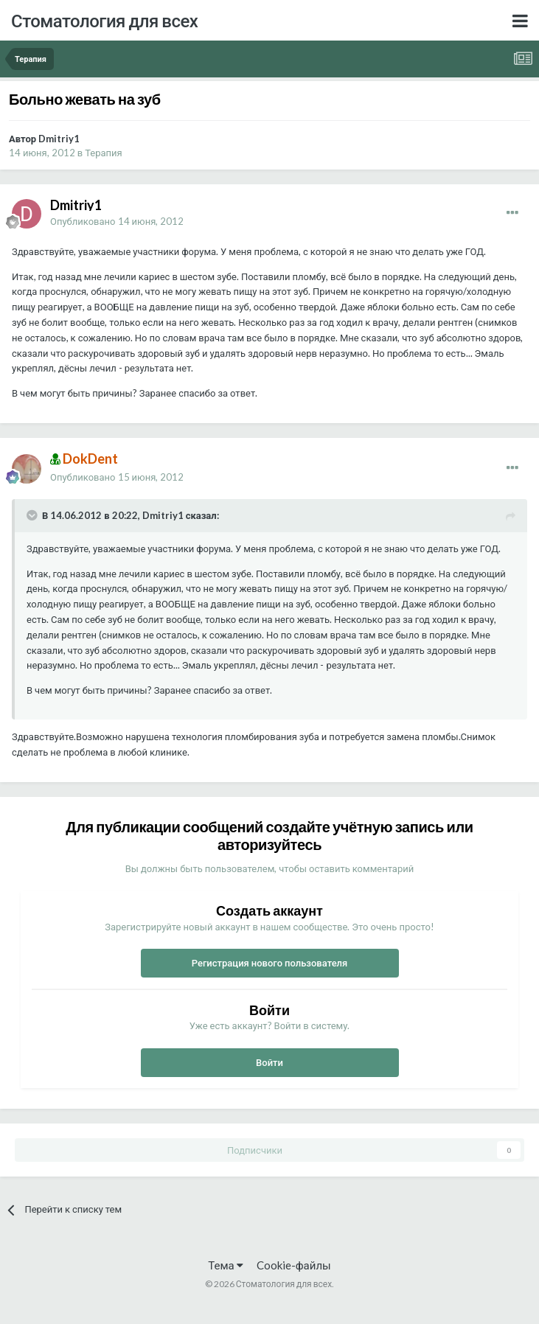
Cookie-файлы (294, 1265)
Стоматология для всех (104, 20)
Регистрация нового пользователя (270, 963)
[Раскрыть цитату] (33, 515)
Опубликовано (117, 221)
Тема (225, 1265)
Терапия (103, 152)
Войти (269, 1062)
